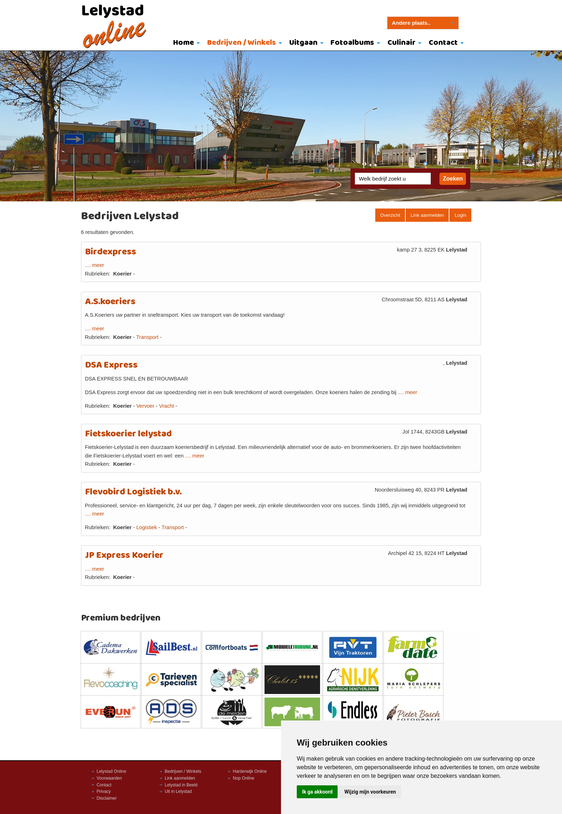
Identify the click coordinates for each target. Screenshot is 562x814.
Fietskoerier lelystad (128, 434)
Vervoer (145, 406)
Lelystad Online (112, 771)
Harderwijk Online (250, 771)
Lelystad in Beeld (181, 784)
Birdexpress (110, 252)
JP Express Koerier (124, 555)
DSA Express (111, 365)
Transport (147, 337)
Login (460, 215)
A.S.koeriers (110, 302)
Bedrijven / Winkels (241, 43)
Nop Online (243, 778)
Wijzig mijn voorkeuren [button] (370, 792)
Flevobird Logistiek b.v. (133, 492)
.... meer (94, 265)
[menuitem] (185, 43)
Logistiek (146, 527)
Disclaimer (107, 798)
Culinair (401, 43)
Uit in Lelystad (178, 791)
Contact (443, 43)
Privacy (104, 791)
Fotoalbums (352, 43)
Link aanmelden (427, 215)
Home (183, 43)
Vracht (166, 406)
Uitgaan (303, 43)
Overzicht (390, 215)
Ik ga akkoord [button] (317, 792)
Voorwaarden (109, 778)
